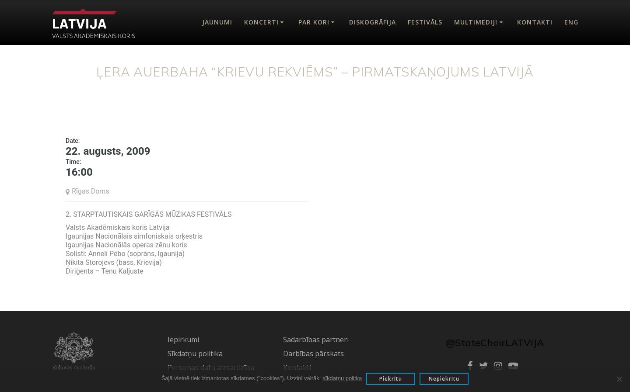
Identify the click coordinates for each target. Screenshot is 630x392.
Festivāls (425, 22)
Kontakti (535, 22)
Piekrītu (390, 378)
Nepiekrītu (444, 378)
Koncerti (261, 22)
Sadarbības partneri (316, 339)
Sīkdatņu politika (195, 353)
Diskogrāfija (372, 22)
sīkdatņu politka (342, 378)
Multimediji (475, 22)
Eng (571, 22)
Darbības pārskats (313, 353)
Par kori (313, 22)
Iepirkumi (183, 339)
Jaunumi (217, 22)
